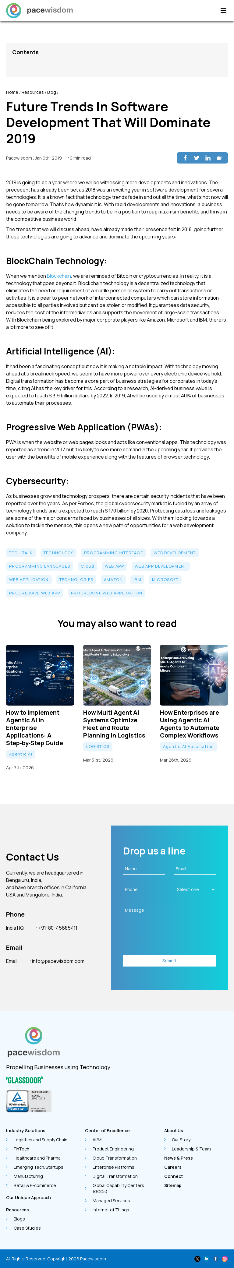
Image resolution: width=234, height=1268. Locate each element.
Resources (33, 92)
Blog (51, 92)
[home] (39, 10)
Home (12, 92)
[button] (223, 10)
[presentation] (169, 937)
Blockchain (59, 276)
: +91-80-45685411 (56, 928)
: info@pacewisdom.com (57, 961)
